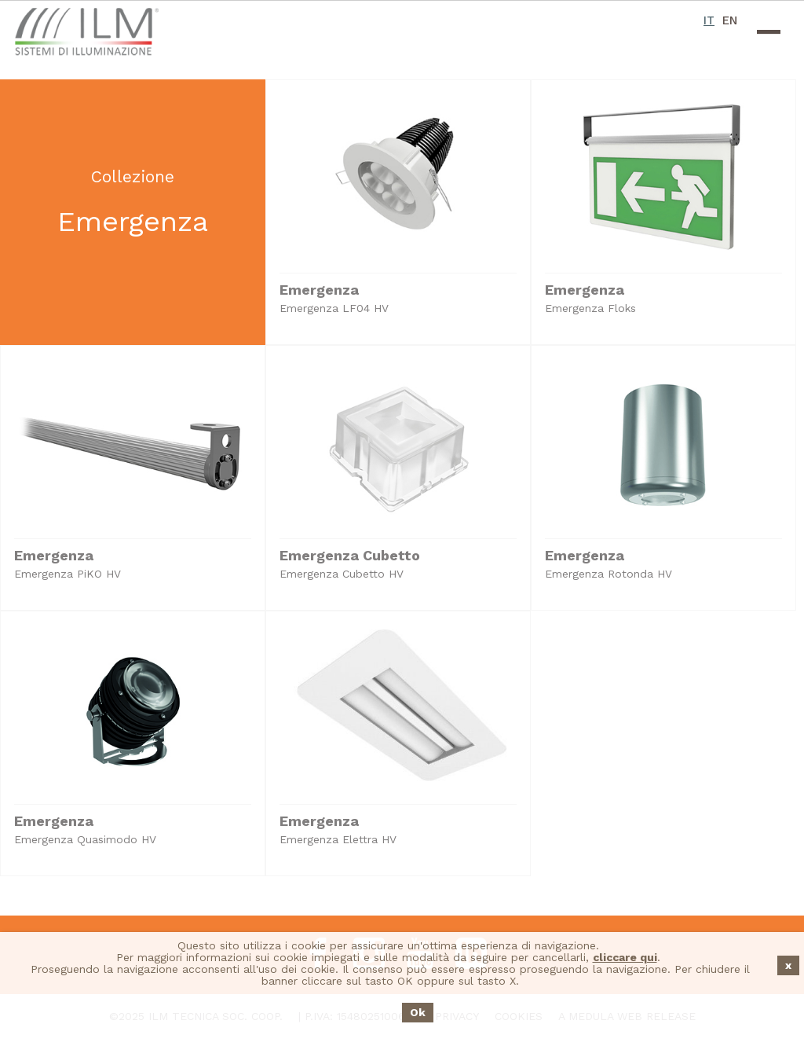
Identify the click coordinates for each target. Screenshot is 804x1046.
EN (729, 20)
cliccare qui (625, 957)
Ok (418, 1012)
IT (709, 20)
